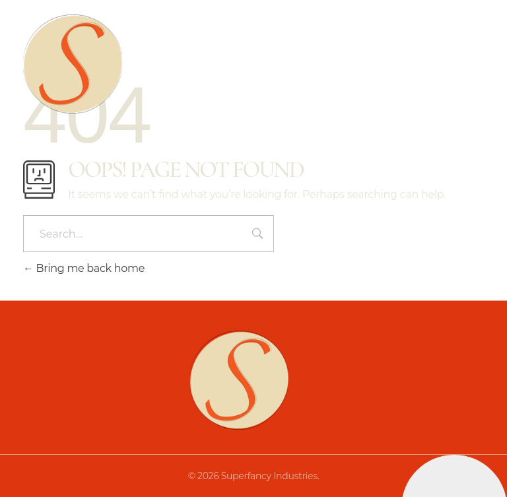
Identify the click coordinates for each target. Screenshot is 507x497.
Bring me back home (84, 268)
